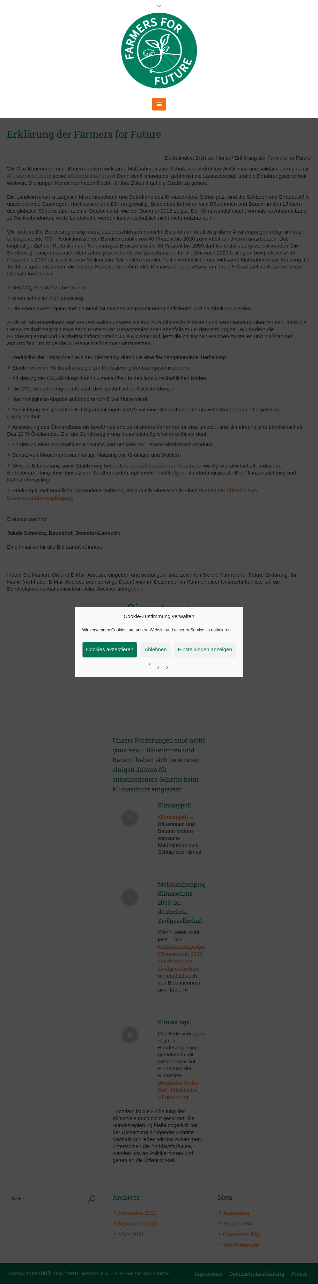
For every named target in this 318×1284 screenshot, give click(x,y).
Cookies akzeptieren (109, 649)
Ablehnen (156, 649)
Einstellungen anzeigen (205, 649)
